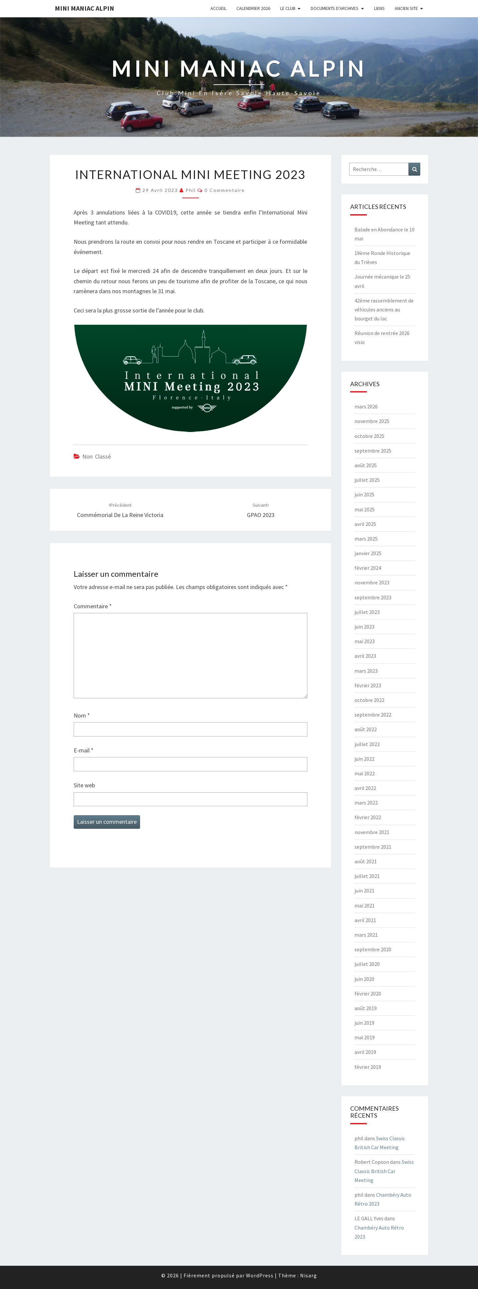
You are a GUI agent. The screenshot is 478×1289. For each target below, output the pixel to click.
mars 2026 (366, 406)
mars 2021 (366, 934)
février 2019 (368, 1067)
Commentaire (93, 606)
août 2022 (366, 729)
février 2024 (368, 567)
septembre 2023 (373, 597)
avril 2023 (365, 655)
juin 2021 (364, 890)
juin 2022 (364, 758)
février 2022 (368, 817)
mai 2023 (365, 641)
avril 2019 (365, 1052)
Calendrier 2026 (253, 8)
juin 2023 (364, 626)
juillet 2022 (367, 744)
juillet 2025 (367, 479)
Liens (379, 8)
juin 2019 (364, 1022)
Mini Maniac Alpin (84, 8)
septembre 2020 (373, 949)
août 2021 (366, 861)
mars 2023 (366, 670)
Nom (82, 715)
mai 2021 (365, 905)
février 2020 (368, 993)
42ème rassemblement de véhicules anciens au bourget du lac (384, 309)
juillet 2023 (367, 612)
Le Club (287, 8)
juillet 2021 (367, 876)
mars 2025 (366, 538)
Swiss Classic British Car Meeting (384, 1171)
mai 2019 (365, 1037)
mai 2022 (365, 773)
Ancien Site (406, 8)
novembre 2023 (372, 582)
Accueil (218, 8)
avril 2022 (365, 788)
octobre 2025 (369, 436)
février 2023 (368, 685)
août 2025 (366, 465)
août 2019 (366, 1008)
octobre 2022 (369, 700)
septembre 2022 (373, 714)
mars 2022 (366, 802)
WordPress (260, 1275)
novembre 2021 (372, 832)
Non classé (96, 456)
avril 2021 (365, 920)
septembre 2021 (373, 846)
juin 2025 (364, 494)
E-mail (84, 750)
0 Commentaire (224, 190)
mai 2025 (365, 509)
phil (191, 190)
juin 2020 (364, 979)
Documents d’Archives (334, 8)
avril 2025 (365, 524)
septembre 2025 (373, 450)
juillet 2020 (367, 964)
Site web (84, 785)
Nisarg (308, 1275)
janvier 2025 (368, 553)
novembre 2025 (372, 421)
